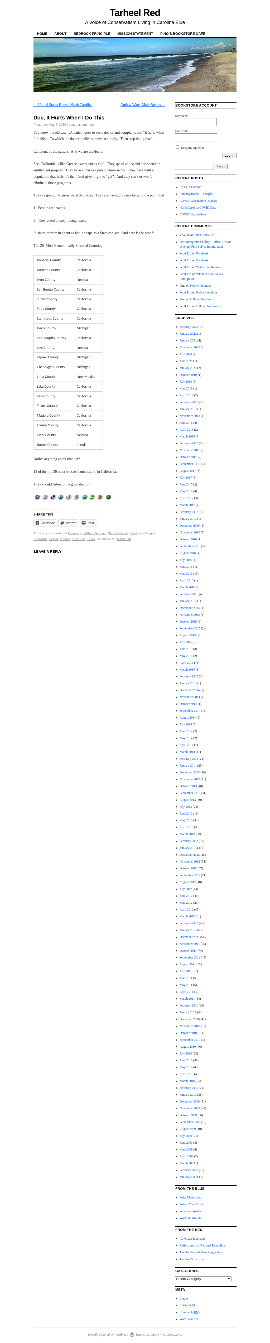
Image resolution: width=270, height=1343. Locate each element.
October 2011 (188, 950)
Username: (182, 116)
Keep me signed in (193, 148)
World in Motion (190, 1218)
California (40, 539)
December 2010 (190, 1019)
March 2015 (187, 669)
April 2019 (186, 395)
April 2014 (186, 745)
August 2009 (188, 1129)
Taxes (91, 539)
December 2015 (190, 608)
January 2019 (188, 409)
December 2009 (190, 1101)
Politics (65, 539)
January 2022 (188, 333)
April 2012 (186, 909)
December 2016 (190, 525)
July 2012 (186, 889)
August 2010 (188, 1046)
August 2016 (188, 553)
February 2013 (189, 841)
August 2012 (188, 882)
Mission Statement (135, 34)
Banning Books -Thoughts (196, 194)
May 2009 (186, 1149)
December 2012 (190, 854)
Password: (181, 131)
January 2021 (188, 340)
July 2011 (186, 971)
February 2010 (189, 1088)
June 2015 (186, 649)
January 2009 (188, 1177)
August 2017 (188, 471)
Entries (187, 1305)
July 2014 (186, 724)
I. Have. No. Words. (202, 299)
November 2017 (190, 450)
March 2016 (187, 587)
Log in (184, 1298)
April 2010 (186, 1074)
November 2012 (190, 861)
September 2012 (190, 875)
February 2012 (189, 923)
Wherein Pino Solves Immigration (201, 246)
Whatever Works (190, 1211)
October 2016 (188, 539)
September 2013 (190, 793)
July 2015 (186, 642)
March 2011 (187, 998)
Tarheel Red (135, 12)
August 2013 (188, 800)
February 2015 (189, 676)
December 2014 (190, 690)
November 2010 (190, 1026)
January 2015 (188, 683)
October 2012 (188, 868)
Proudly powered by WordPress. (108, 1334)
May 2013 (186, 820)
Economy (74, 533)
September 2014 (190, 711)
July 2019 (186, 381)
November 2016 (190, 532)
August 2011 (188, 964)
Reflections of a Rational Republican (203, 1245)
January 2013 (188, 848)
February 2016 (189, 594)
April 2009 (186, 1156)
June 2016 (186, 567)
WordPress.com (171, 1334)
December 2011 (190, 937)
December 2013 (190, 772)
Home (42, 34)
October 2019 (188, 375)
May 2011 (186, 985)
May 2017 (186, 491)
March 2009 (187, 1163)
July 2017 (186, 477)
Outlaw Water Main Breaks (142, 105)
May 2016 (186, 573)
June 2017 (186, 484)
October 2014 (188, 704)
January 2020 (188, 368)
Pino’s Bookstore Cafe (182, 34)
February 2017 (189, 512)
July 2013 (186, 806)
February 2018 (189, 443)
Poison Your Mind (191, 1204)
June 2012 (186, 896)
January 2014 (188, 765)
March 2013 (187, 834)
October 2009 (188, 1115)
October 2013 (188, 786)
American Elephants (192, 1238)
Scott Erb (185, 253)
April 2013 (186, 827)
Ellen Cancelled (204, 235)
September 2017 (190, 464)
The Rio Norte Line (192, 1259)
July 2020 (186, 354)
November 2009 (190, 1108)
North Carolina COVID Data (198, 207)
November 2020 (190, 347)
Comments (190, 1312)
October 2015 (188, 621)
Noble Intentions (200, 285)
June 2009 (186, 1142)
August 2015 (188, 635)
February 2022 (189, 327)
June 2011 (186, 978)
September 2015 (190, 628)
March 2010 (187, 1081)
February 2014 (189, 758)
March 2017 (187, 505)
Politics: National (95, 533)
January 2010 (188, 1094)
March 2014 (187, 752)
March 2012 (187, 916)
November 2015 (190, 615)
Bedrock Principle (92, 34)
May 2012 (186, 902)
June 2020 (186, 361)
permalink (124, 539)
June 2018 (186, 423)
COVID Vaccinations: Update (198, 201)
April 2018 (186, 429)
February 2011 (189, 1005)
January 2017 (188, 519)
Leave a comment (81, 125)
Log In (229, 155)
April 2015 (186, 663)
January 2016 (188, 601)
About (60, 34)
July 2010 (186, 1053)
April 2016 (186, 580)
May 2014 (186, 738)
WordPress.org (189, 1319)
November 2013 (190, 779)
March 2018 (187, 436)
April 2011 (186, 992)
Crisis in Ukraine (190, 187)
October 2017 (188, 457)
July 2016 (186, 560)
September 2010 (190, 1040)
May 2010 (186, 1067)
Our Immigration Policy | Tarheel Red (204, 242)
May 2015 (186, 656)
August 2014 (188, 717)
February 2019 (189, 402)
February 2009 (189, 1170)
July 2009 (186, 1136)
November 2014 (190, 697)
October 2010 (188, 1033)
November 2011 (190, 944)
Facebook (202, 253)
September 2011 (190, 957)
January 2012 (188, 930)
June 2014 (186, 731)
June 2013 (186, 813)
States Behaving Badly (123, 533)
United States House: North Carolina (63, 105)
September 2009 (190, 1122)
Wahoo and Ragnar (208, 267)
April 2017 (186, 498)
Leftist (53, 539)
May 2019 (186, 388)
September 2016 (190, 546)
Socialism (78, 539)
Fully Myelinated (190, 1197)
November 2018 (190, 416)
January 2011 (188, 1012)
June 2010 (186, 1060)
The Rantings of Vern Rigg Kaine (201, 1252)
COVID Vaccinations (193, 214)
